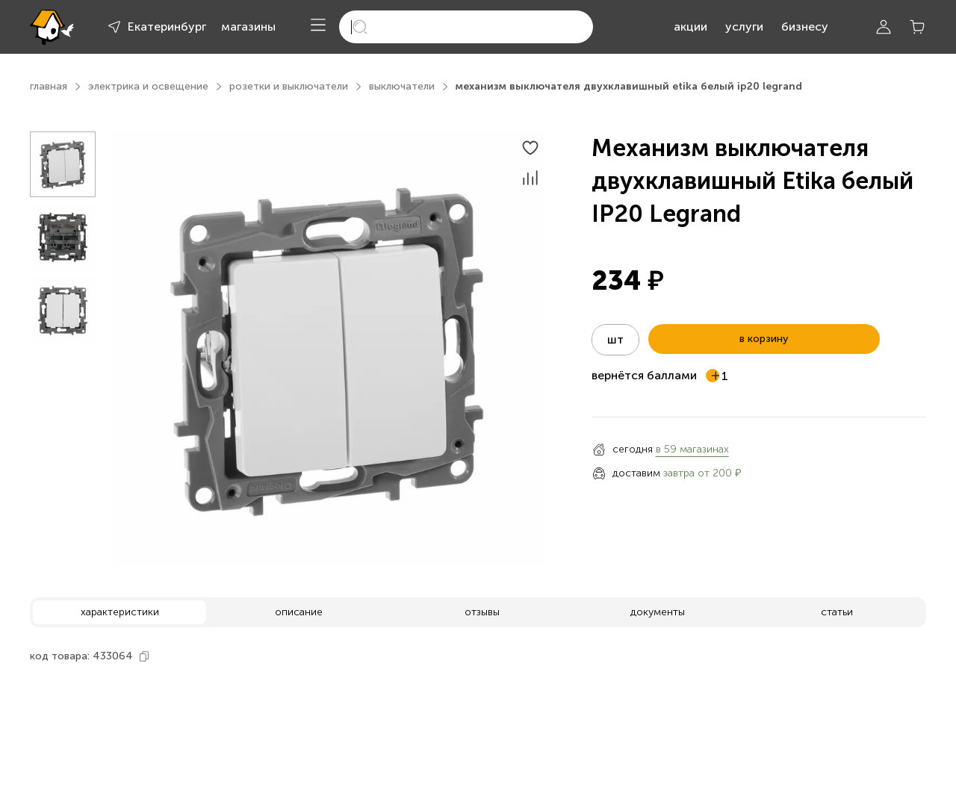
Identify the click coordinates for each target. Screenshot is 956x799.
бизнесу (804, 26)
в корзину (763, 338)
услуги (744, 26)
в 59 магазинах (692, 449)
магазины (248, 26)
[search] (466, 26)
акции (690, 26)
